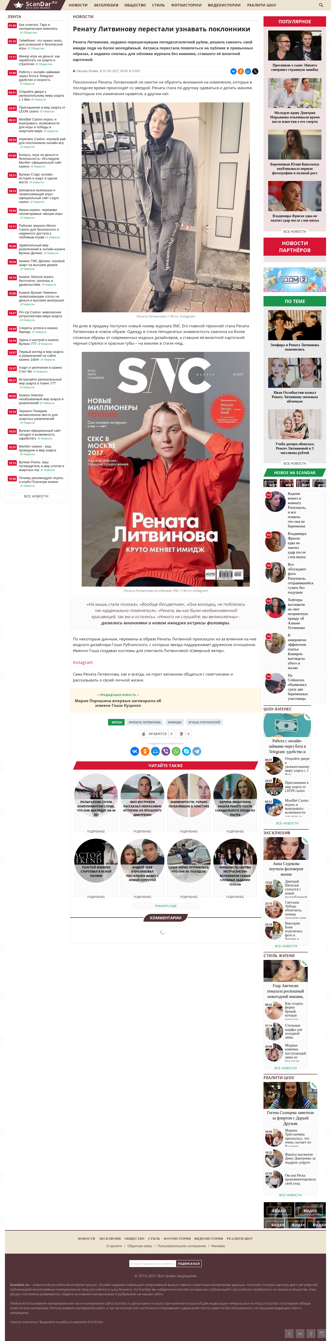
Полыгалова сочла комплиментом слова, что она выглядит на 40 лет (96, 808)
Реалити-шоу (261, 5)
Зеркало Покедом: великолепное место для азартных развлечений (38, 417)
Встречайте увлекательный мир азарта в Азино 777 (40, 383)
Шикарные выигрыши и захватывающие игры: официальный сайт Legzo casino (39, 196)
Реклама (218, 1246)
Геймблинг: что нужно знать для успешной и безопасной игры (41, 44)
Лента (14, 16)
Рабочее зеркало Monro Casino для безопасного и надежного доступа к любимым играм (40, 231)
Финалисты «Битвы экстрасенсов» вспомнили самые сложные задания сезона (235, 875)
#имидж (175, 722)
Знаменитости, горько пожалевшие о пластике (189, 804)
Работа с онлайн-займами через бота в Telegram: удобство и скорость (39, 78)
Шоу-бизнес (278, 708)
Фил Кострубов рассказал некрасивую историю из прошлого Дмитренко (142, 808)
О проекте (114, 1246)
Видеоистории (224, 5)
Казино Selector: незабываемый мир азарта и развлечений (41, 399)
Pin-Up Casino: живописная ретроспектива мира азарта (40, 316)
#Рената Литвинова (145, 722)
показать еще (166, 905)
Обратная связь (139, 1246)
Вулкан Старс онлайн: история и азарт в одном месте (38, 178)
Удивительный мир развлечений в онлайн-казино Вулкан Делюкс (42, 249)
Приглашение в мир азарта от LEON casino (42, 109)
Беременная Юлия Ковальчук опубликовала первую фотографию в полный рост (294, 168)
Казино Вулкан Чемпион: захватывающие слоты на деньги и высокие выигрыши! (41, 298)
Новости (78, 5)
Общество (135, 5)
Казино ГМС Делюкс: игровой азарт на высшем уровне (42, 265)
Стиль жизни (279, 955)
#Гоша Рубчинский (204, 722)
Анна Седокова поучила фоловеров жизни (286, 869)
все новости (295, 231)
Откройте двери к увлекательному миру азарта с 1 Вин (41, 96)
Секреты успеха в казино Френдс (38, 330)
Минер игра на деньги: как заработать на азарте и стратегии (39, 60)
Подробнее (96, 831)
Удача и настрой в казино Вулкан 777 (39, 342)
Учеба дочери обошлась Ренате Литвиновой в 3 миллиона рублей (294, 448)
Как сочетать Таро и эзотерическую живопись (38, 29)
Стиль (158, 5)
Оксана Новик (87, 71)
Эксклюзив (106, 5)
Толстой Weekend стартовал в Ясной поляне (96, 871)
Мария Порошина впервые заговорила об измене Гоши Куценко (118, 703)
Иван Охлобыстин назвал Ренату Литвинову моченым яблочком (295, 397)
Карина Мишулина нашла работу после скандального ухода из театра (235, 808)
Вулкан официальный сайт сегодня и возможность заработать (40, 435)
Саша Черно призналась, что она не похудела (188, 869)
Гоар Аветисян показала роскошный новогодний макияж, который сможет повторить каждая (285, 996)
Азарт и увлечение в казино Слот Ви (40, 370)
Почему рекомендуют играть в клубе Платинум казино (41, 482)
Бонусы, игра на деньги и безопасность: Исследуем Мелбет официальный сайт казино (40, 161)
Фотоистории (186, 5)
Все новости (36, 496)
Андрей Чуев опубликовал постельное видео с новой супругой (142, 873)
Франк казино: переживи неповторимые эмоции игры (41, 214)
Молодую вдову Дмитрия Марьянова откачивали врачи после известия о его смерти (295, 117)
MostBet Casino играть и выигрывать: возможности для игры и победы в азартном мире (39, 125)
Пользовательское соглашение (181, 1246)
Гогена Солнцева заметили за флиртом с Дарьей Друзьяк (290, 1118)
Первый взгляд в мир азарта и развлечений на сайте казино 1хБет (41, 356)
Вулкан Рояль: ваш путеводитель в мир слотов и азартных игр (41, 466)
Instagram (83, 662)
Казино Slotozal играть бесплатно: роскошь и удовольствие (38, 281)
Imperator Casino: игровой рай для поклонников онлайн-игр (42, 143)
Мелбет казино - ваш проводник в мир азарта (37, 450)
